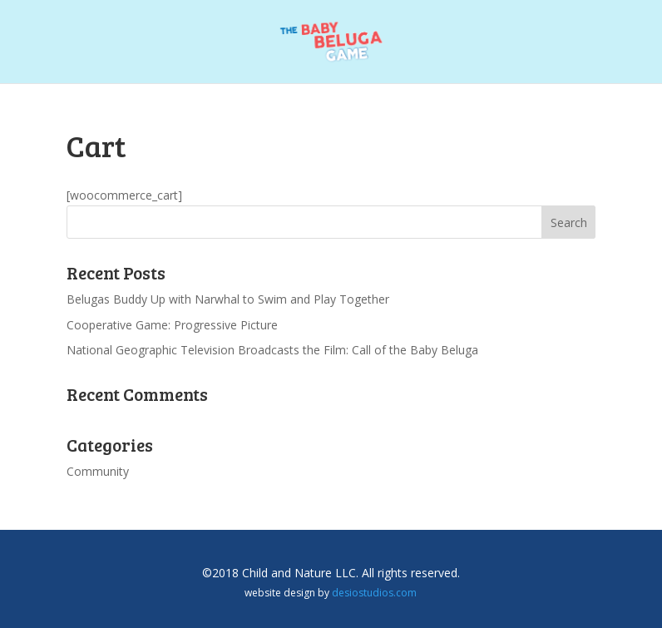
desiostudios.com (374, 593)
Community (98, 471)
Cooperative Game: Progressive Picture (172, 325)
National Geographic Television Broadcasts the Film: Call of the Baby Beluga (272, 350)
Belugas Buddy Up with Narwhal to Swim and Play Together (228, 299)
